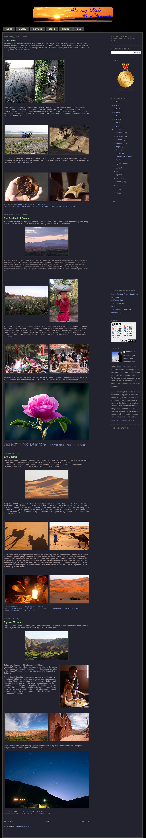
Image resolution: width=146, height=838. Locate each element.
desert (25, 608)
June (118, 168)
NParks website (23, 162)
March (119, 178)
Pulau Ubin (48, 44)
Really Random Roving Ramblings (124, 294)
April (118, 175)
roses (70, 445)
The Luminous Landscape (121, 309)
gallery (22, 29)
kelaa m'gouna (35, 445)
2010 (116, 126)
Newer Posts (9, 822)
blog (79, 29)
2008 (116, 190)
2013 (116, 116)
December (120, 133)
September (120, 143)
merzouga (68, 608)
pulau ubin (43, 206)
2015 (116, 109)
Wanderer (130, 352)
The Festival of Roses (16, 218)
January (119, 185)
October (119, 140)
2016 (116, 105)
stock (52, 29)
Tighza (33, 813)
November (120, 136)
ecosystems (32, 206)
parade (55, 445)
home (9, 29)
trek (34, 610)
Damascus (15, 445)
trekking (41, 813)
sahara (17, 610)
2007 (116, 193)
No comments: (39, 204)
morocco (47, 445)
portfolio (37, 29)
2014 (116, 112)
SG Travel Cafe (117, 300)
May (118, 171)
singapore (60, 206)
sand (23, 610)
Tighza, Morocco (13, 622)
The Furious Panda (118, 303)
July (118, 150)
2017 (116, 102)
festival (24, 445)
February (120, 182)
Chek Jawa (10, 40)
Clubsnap (115, 297)
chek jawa (21, 206)
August (119, 147)
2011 (116, 123)
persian (62, 445)
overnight (8, 610)
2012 (116, 119)
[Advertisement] (122, 244)
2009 (116, 130)
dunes (32, 608)
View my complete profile (122, 420)
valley (83, 445)
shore (52, 206)
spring (76, 445)
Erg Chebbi (10, 456)
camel (13, 608)
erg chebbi (41, 608)
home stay (15, 813)
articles (65, 29)
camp (19, 608)
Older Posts (84, 822)
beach (13, 206)
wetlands (70, 206)
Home (47, 822)
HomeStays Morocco (24, 677)
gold (49, 608)
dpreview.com (116, 312)
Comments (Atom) (22, 826)
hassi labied (57, 608)
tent (29, 610)
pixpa (113, 306)
